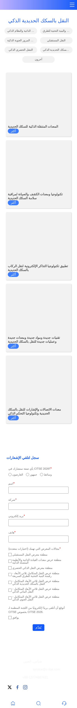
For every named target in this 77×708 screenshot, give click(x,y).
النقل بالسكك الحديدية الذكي (58, 49)
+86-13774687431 (35, 677)
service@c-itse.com (46, 669)
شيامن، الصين (32, 661)
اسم (11, 483)
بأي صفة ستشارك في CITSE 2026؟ (30, 468)
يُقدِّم (38, 627)
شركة (12, 499)
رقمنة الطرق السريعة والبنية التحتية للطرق (58, 30)
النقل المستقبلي (56, 40)
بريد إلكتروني (16, 516)
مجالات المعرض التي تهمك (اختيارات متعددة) (34, 548)
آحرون (38, 59)
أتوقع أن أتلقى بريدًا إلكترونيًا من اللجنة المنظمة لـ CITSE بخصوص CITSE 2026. (36, 609)
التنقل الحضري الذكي (21, 49)
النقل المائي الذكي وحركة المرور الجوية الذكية (22, 40)
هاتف (11, 532)
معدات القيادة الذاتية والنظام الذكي (22, 30)
